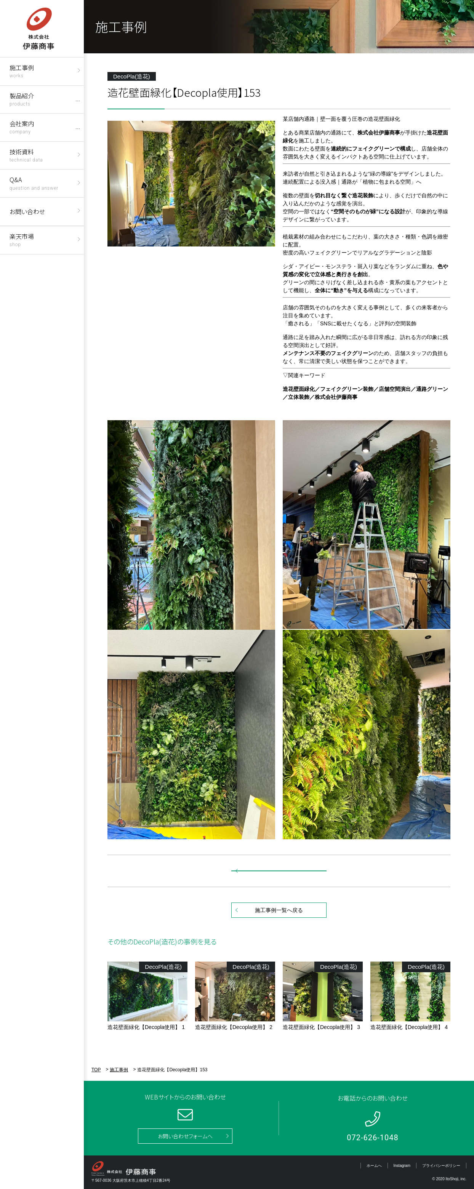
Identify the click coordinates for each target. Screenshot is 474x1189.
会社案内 (22, 126)
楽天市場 (22, 239)
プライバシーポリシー (441, 1165)
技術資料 (26, 155)
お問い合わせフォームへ (185, 1136)
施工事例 (22, 70)
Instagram (402, 1165)
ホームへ (374, 1165)
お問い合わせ (27, 211)
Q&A (34, 182)
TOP (96, 1069)
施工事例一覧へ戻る (279, 910)
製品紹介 (22, 99)
